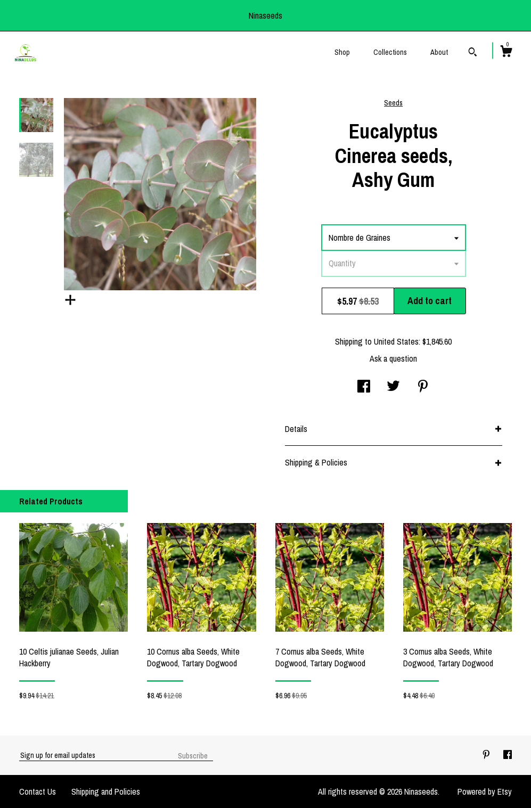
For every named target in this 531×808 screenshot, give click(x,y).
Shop (342, 52)
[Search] (473, 53)
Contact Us (37, 791)
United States (396, 341)
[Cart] (506, 53)
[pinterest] (487, 755)
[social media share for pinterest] (422, 387)
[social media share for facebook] (363, 387)
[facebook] (507, 755)
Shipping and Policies (105, 791)
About (439, 52)
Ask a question (393, 358)
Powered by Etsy (485, 791)
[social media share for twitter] (393, 387)
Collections (390, 52)
